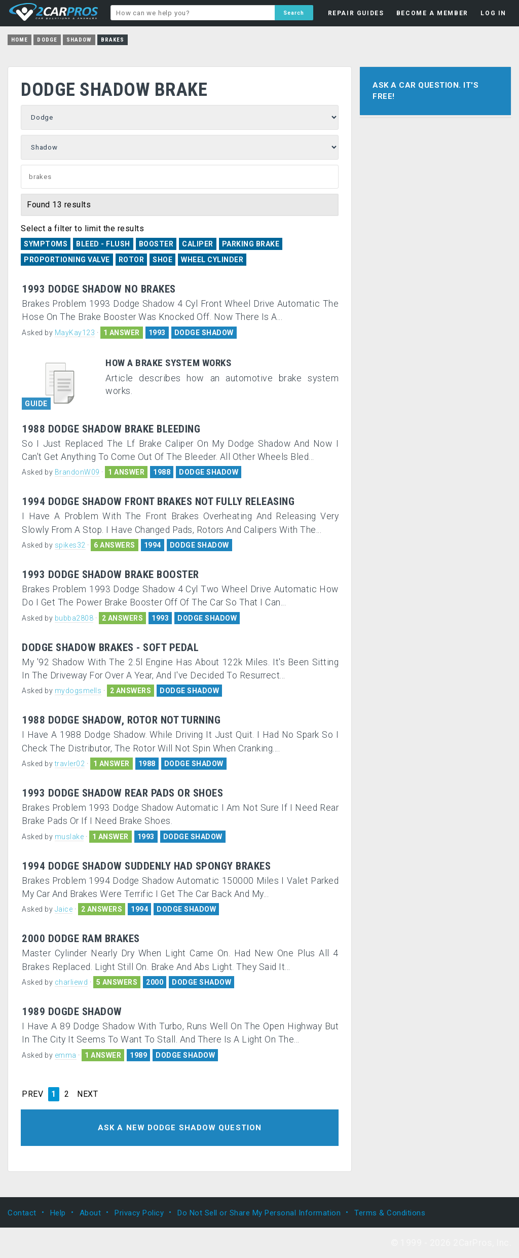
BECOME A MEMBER (432, 13)
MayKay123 (75, 333)
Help (58, 1212)
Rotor (131, 260)
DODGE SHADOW (204, 333)
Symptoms (45, 244)
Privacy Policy (139, 1212)
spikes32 (70, 545)
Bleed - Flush (103, 244)
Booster (156, 244)
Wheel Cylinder (212, 260)
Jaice (64, 909)
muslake (69, 837)
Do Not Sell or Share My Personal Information (259, 1212)
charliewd (71, 982)
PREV (32, 1094)
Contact (22, 1212)
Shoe (162, 260)
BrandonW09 (77, 472)
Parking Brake (251, 244)
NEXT (87, 1094)
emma (66, 1055)
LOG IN (493, 13)
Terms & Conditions (389, 1212)
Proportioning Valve (67, 260)
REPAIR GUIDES (356, 13)
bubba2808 (74, 618)
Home (19, 40)
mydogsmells (78, 691)
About (90, 1212)
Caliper (197, 244)
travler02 (70, 764)
